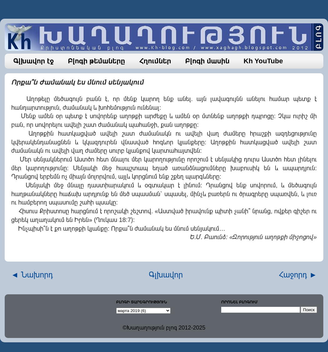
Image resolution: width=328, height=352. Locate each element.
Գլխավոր (166, 274)
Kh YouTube (263, 61)
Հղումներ (155, 61)
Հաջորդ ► (298, 274)
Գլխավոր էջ (33, 61)
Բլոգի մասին (207, 61)
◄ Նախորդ (32, 274)
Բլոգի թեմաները (96, 61)
